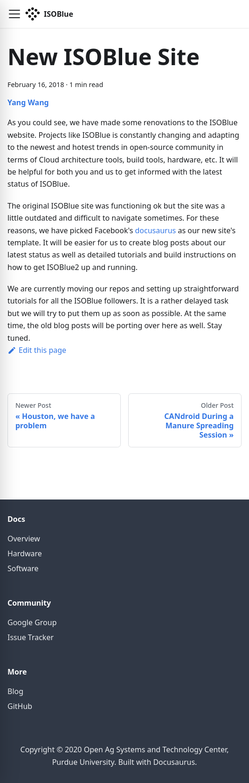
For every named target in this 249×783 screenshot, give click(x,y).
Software (23, 568)
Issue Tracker (30, 637)
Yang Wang (28, 102)
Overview (23, 538)
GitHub (19, 706)
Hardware (24, 553)
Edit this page (36, 350)
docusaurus (155, 230)
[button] (14, 14)
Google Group (32, 622)
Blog (15, 691)
